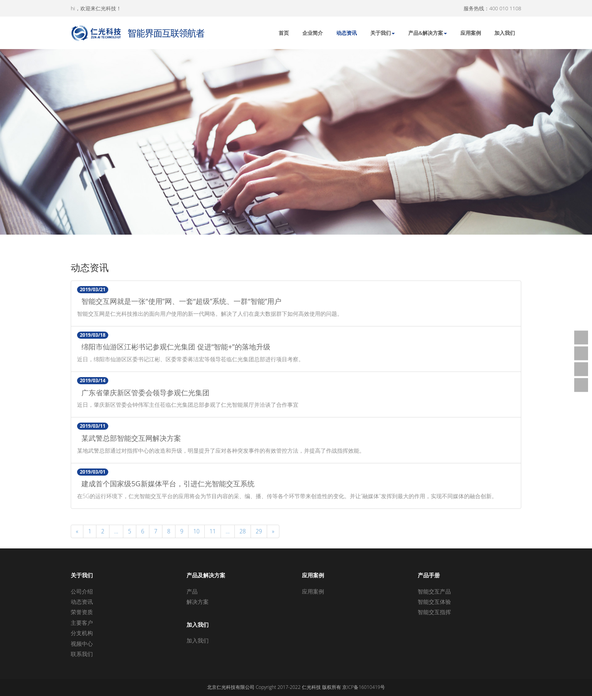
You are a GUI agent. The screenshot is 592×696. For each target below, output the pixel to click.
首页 (284, 32)
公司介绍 (82, 591)
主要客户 (82, 622)
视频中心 (82, 643)
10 (196, 531)
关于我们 (382, 32)
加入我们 (504, 32)
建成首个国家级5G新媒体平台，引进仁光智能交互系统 (165, 484)
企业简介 (312, 32)
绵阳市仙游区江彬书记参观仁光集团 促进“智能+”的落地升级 (173, 347)
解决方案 (198, 601)
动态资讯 (346, 32)
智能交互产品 (434, 591)
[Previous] (77, 531)
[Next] (273, 531)
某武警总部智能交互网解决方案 (129, 438)
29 (259, 531)
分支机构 (82, 633)
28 (242, 531)
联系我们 (82, 654)
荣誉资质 (82, 612)
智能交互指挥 (434, 612)
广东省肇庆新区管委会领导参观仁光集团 (143, 393)
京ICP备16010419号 (363, 687)
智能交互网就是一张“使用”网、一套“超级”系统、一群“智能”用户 (179, 301)
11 (212, 531)
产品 (192, 591)
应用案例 (470, 32)
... (116, 531)
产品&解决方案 (427, 32)
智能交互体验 (434, 601)
